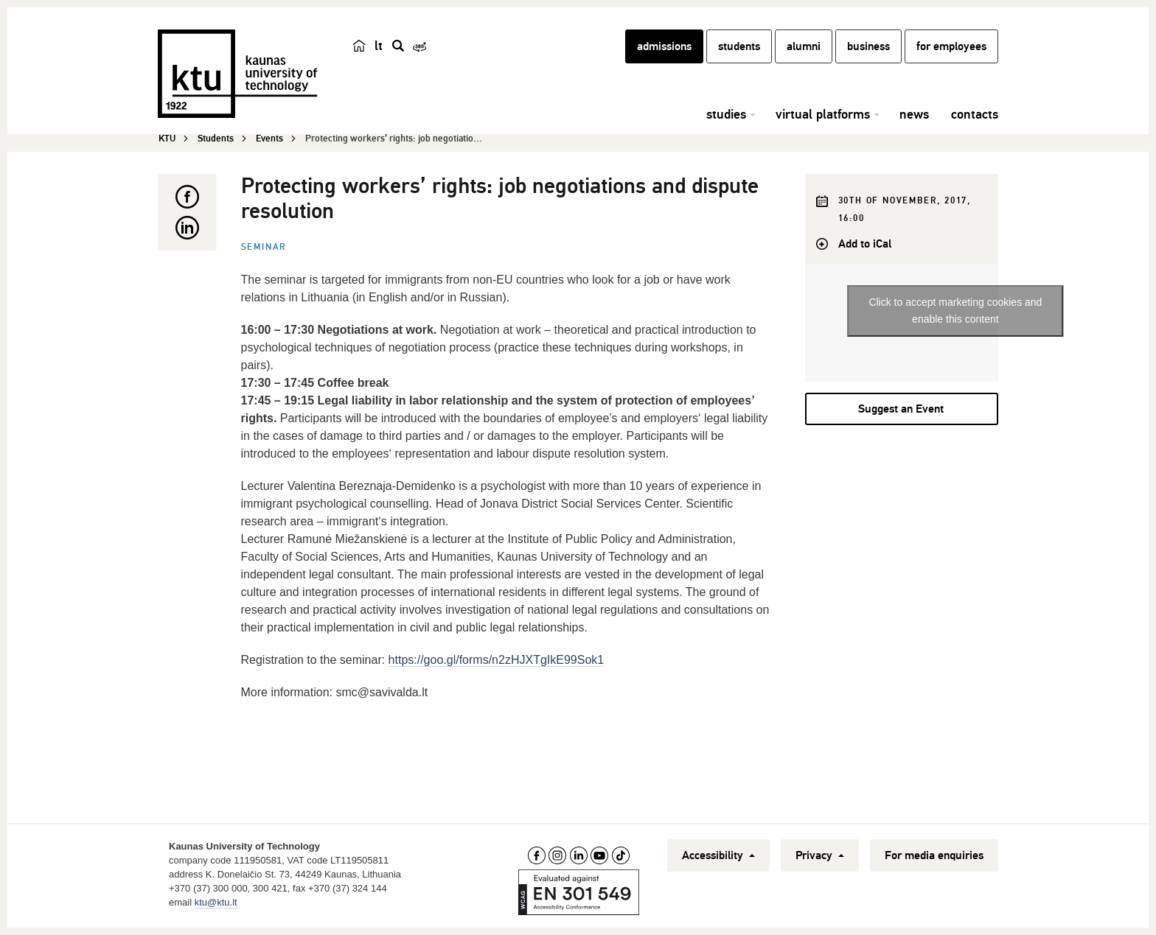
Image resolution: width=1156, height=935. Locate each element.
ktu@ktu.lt (216, 902)
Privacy (819, 855)
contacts (974, 114)
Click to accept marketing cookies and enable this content (955, 310)
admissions (664, 46)
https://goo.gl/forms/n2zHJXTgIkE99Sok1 (497, 660)
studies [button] (726, 114)
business (868, 46)
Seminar (264, 247)
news (914, 114)
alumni (804, 46)
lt (379, 46)
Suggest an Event (901, 409)
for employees (951, 46)
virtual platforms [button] (823, 114)
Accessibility (718, 855)
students (739, 46)
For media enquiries (934, 855)
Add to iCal (864, 244)
